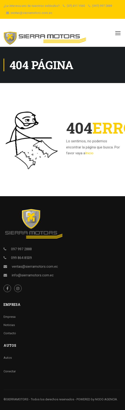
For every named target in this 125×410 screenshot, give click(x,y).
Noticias (9, 325)
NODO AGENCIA (106, 399)
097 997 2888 (21, 249)
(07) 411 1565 (76, 6)
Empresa (10, 316)
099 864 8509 (21, 258)
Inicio (89, 153)
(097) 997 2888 (102, 6)
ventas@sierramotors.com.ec (31, 13)
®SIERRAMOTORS (16, 399)
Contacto (10, 333)
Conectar (10, 371)
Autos (8, 357)
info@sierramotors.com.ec (33, 275)
